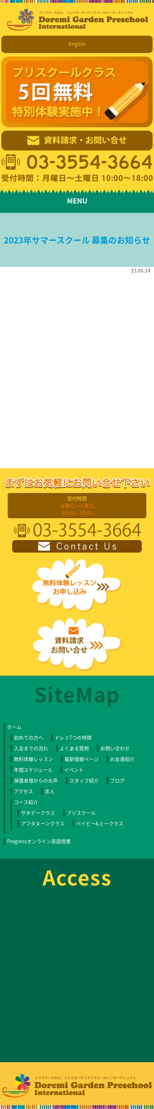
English (77, 43)
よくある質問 (74, 748)
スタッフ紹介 (84, 780)
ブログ (117, 780)
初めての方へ (28, 737)
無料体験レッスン (33, 758)
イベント (74, 769)
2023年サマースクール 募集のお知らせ (77, 240)
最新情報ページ (81, 758)
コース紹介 (26, 801)
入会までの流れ (31, 748)
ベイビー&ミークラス (99, 823)
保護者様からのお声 (36, 780)
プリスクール (81, 812)
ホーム (14, 726)
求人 (49, 791)
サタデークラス (38, 812)
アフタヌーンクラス (42, 823)
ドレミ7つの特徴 (73, 737)
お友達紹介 (122, 758)
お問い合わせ (115, 748)
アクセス (23, 791)
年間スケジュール (33, 769)
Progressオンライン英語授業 (39, 841)
